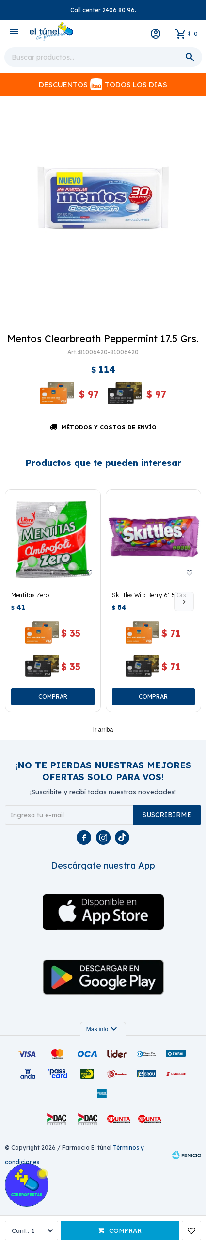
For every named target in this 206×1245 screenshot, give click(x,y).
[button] (184, 601)
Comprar (125, 1230)
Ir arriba (103, 729)
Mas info (103, 1029)
